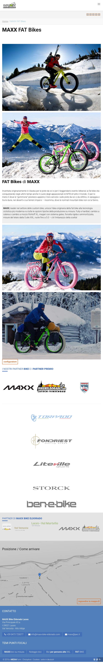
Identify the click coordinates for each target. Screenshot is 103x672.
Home (5, 21)
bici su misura (14, 652)
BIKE (79, 652)
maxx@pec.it (72, 634)
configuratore (10, 361)
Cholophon (27, 659)
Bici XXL (58, 652)
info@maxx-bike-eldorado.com (44, 634)
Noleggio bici (35, 652)
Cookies (36, 659)
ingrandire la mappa (88, 601)
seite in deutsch (47, 659)
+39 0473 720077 (13, 634)
